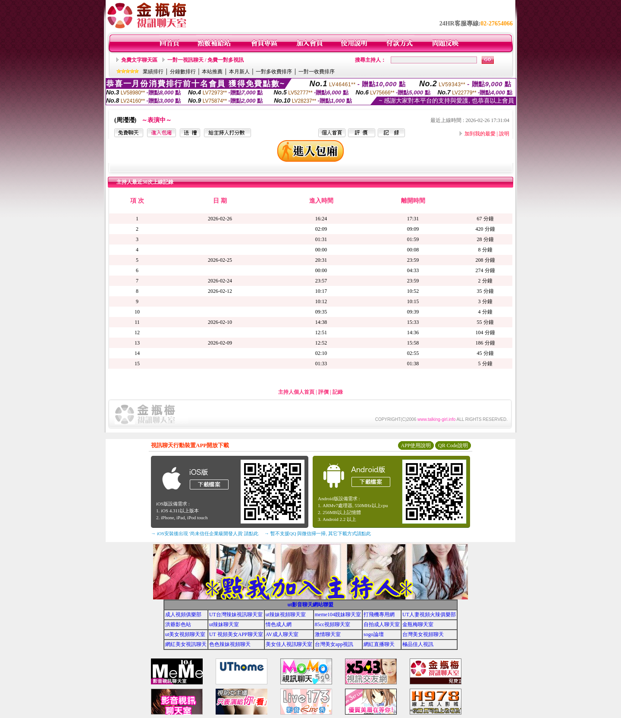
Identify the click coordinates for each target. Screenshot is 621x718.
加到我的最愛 (480, 134)
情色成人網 (279, 624)
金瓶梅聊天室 (417, 624)
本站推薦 (212, 72)
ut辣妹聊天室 (224, 624)
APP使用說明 (416, 445)
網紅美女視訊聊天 (186, 644)
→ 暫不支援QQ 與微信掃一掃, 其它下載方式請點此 (317, 533)
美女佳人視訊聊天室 (289, 644)
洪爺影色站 (178, 624)
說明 (504, 134)
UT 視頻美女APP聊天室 (236, 634)
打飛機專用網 (379, 614)
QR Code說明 (453, 445)
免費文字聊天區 (139, 60)
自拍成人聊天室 (382, 624)
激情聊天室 (328, 634)
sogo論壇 (374, 634)
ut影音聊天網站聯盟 (311, 605)
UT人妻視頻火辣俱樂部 (429, 614)
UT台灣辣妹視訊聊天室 (236, 614)
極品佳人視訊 (417, 644)
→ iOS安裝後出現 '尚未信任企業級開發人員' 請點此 (204, 533)
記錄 (337, 392)
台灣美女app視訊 (334, 644)
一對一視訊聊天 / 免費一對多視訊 (205, 60)
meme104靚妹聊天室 (338, 614)
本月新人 (239, 72)
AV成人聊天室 (282, 634)
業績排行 (153, 72)
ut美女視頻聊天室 (185, 634)
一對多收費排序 (274, 72)
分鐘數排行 (183, 72)
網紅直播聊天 (379, 644)
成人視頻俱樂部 (183, 614)
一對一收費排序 (316, 72)
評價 (323, 392)
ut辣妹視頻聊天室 (286, 614)
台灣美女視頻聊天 (423, 634)
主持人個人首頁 (296, 392)
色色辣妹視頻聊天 (230, 644)
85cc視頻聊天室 (333, 624)
